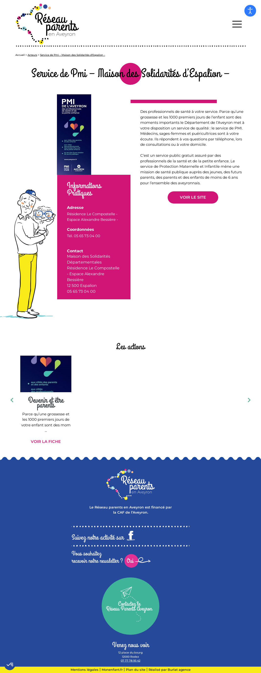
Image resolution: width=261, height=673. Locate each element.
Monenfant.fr (113, 670)
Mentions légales (84, 670)
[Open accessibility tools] (250, 11)
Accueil (20, 55)
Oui (130, 560)
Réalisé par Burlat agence (170, 670)
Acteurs (32, 55)
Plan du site (135, 670)
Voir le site (193, 197)
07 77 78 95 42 (130, 660)
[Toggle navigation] (237, 24)
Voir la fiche (46, 441)
